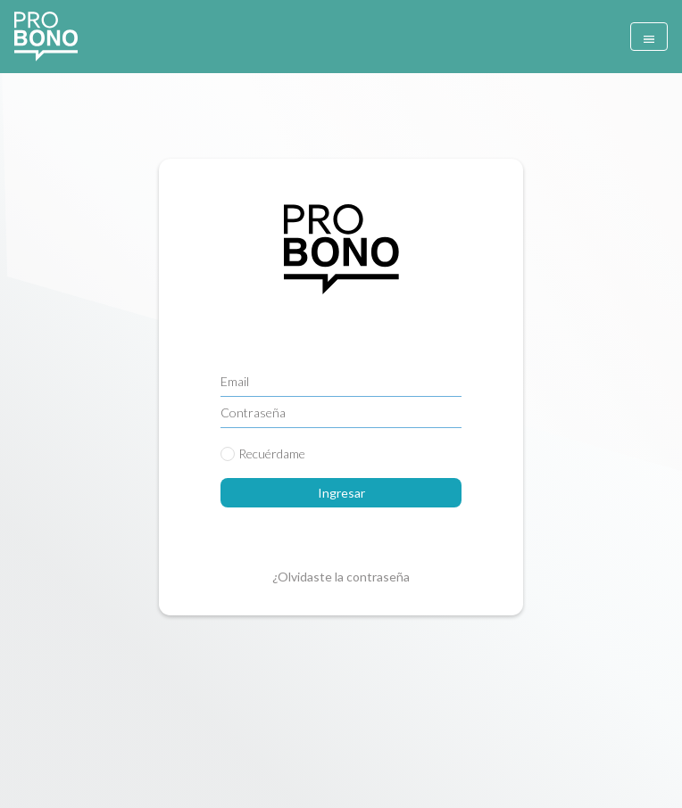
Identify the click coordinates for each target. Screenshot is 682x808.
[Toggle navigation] (649, 36)
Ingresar (341, 492)
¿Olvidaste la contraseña (341, 576)
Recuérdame (271, 453)
